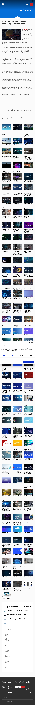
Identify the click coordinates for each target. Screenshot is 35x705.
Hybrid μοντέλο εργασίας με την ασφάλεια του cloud (17, 589)
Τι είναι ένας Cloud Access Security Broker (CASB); (6, 459)
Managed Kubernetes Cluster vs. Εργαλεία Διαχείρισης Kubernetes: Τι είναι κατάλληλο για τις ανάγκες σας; (28, 193)
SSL (5, 665)
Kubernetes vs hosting (28, 495)
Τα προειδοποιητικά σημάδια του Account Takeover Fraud (17, 311)
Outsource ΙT (4, 687)
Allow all (28, 361)
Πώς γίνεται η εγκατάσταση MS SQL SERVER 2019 (6, 556)
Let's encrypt (7, 650)
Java (5, 649)
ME (31, 4)
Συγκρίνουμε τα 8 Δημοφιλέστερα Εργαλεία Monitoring (17, 181)
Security (6, 666)
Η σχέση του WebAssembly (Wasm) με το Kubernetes (28, 335)
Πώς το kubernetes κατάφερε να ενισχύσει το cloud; (6, 335)
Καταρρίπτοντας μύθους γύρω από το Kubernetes (28, 459)
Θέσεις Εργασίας (4, 697)
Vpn (5, 668)
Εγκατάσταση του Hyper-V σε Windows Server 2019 (28, 556)
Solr (5, 667)
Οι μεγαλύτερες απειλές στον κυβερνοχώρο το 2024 (28, 522)
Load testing (7, 654)
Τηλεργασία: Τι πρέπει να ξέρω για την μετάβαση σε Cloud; (6, 600)
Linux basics (7, 651)
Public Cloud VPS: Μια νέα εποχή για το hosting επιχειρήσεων (28, 545)
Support (9, 694)
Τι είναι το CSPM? (5, 251)
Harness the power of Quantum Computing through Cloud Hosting (18, 610)
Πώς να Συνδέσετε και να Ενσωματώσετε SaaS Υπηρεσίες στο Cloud (17, 170)
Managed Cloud (4, 691)
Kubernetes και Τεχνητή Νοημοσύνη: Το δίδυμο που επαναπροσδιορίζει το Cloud (17, 300)
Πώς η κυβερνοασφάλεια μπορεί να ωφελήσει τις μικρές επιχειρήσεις (28, 287)
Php (5, 663)
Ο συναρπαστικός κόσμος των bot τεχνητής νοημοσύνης (17, 275)
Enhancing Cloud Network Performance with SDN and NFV (17, 145)
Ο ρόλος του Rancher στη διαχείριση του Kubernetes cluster (17, 556)
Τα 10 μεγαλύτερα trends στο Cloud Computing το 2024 (16, 448)
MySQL (6, 658)
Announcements (7, 630)
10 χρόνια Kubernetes (17, 367)
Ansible (6, 631)
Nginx (6, 662)
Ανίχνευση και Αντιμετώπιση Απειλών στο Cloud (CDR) (28, 379)
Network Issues (7, 660)
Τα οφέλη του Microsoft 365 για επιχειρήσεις (5, 566)
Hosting (6, 646)
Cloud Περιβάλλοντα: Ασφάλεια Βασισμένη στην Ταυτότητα (17, 230)
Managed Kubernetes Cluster (4, 682)
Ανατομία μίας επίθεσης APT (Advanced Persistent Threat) (28, 368)
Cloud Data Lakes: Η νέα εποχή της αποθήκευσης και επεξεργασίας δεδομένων (17, 219)
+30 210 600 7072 (29, 681)
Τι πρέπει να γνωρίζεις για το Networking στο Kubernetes (28, 181)
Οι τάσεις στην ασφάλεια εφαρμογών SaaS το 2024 (6, 414)
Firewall (6, 644)
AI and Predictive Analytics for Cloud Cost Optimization (17, 132)
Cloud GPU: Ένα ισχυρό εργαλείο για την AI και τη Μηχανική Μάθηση (6, 287)
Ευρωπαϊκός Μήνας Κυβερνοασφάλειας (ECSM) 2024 (5, 324)
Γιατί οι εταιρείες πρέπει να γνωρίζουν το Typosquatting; (28, 391)
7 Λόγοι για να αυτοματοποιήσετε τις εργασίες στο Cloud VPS (6, 298)
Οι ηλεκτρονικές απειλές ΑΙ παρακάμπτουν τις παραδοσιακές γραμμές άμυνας (17, 253)
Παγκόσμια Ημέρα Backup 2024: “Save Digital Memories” (27, 509)
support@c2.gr (28, 683)
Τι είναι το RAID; (27, 588)
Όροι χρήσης (10, 693)
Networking (7, 661)
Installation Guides (8, 647)
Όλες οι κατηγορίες (8, 629)
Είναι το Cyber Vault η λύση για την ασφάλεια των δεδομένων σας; (6, 181)
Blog (9, 696)
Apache (6, 633)
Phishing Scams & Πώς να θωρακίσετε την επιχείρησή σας (6, 545)
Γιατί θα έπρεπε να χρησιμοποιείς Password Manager (27, 298)
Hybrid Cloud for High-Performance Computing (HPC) (6, 145)
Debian (6, 639)
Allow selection (17, 361)
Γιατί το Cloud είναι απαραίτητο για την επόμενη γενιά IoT (27, 472)
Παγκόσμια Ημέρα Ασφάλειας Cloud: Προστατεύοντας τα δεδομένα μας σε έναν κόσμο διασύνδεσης (6, 511)
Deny (6, 361)
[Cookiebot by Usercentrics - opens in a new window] (30, 342)
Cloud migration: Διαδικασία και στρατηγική (5, 448)
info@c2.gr (28, 682)
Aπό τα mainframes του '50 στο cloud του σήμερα (6, 379)
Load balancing (7, 652)
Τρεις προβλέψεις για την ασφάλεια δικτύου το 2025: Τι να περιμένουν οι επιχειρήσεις (28, 206)
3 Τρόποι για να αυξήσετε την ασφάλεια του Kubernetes (17, 403)
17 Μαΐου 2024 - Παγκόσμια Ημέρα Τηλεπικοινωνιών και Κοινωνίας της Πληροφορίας (6, 473)
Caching (6, 636)
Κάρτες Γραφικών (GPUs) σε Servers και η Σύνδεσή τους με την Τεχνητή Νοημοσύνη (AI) (6, 312)
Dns (5, 641)
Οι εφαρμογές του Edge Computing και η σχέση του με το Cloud (6, 522)
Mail (5, 655)
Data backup (4, 576)
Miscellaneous (7, 656)
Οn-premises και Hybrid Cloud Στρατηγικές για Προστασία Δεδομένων (6, 425)
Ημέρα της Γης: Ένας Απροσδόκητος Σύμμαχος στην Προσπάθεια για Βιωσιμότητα (6, 498)
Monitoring (7, 657)
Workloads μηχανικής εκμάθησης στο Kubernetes (17, 265)
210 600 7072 (10, 0)
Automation (7, 634)
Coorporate (7, 638)
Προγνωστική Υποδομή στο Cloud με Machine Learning (6, 156)
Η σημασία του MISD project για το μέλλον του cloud (17, 436)
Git (5, 645)
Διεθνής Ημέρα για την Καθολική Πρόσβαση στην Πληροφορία (28, 324)
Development (7, 640)
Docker (6, 642)
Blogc (6, 635)
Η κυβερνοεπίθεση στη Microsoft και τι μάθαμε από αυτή (6, 242)
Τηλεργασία (10, 687)
